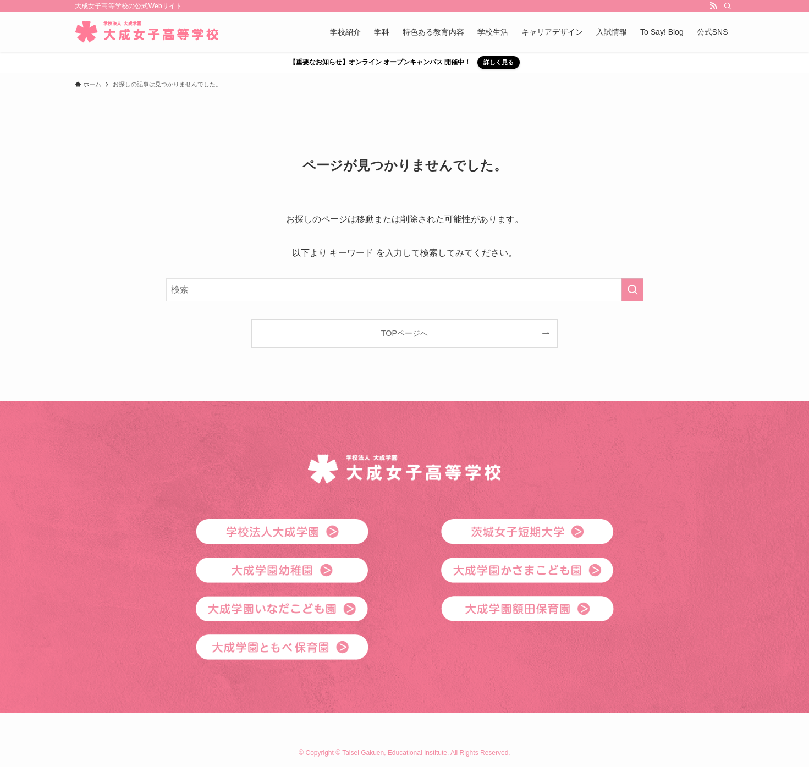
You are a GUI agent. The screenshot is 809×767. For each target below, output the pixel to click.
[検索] (727, 6)
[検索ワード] (404, 289)
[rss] (713, 6)
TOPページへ (404, 333)
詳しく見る (498, 62)
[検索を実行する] (632, 289)
